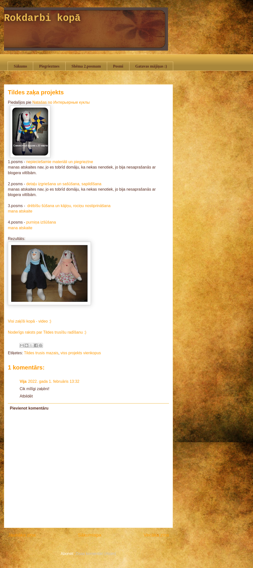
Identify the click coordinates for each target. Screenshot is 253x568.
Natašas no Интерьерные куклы (61, 102)
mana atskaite (20, 211)
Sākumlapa (89, 535)
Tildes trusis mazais (41, 353)
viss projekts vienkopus (80, 353)
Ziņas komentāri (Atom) (95, 554)
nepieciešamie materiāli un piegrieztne (59, 162)
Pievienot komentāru (29, 408)
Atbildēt (26, 396)
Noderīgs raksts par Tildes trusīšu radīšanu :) (47, 332)
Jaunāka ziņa (22, 535)
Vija (23, 381)
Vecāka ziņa (156, 535)
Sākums (20, 66)
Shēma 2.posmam (86, 66)
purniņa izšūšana (41, 222)
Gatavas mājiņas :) (151, 66)
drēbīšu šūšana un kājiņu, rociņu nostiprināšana (68, 206)
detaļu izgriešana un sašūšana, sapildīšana (63, 184)
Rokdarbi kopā (42, 18)
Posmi (118, 66)
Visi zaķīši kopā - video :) (29, 321)
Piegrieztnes (49, 66)
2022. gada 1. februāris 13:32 (53, 381)
